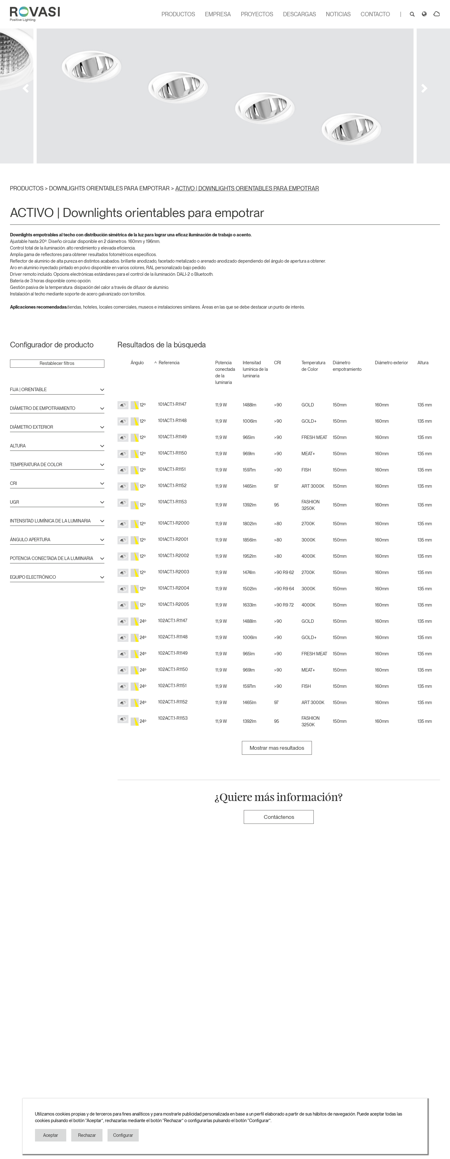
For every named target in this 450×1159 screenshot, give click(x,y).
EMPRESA (218, 14)
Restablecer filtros (57, 363)
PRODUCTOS (178, 14)
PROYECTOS (257, 14)
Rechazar (87, 1135)
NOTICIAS (338, 14)
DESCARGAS (299, 14)
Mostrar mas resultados (277, 747)
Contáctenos (279, 817)
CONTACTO (375, 14)
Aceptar (50, 1135)
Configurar (123, 1135)
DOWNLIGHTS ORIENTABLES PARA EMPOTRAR (110, 188)
